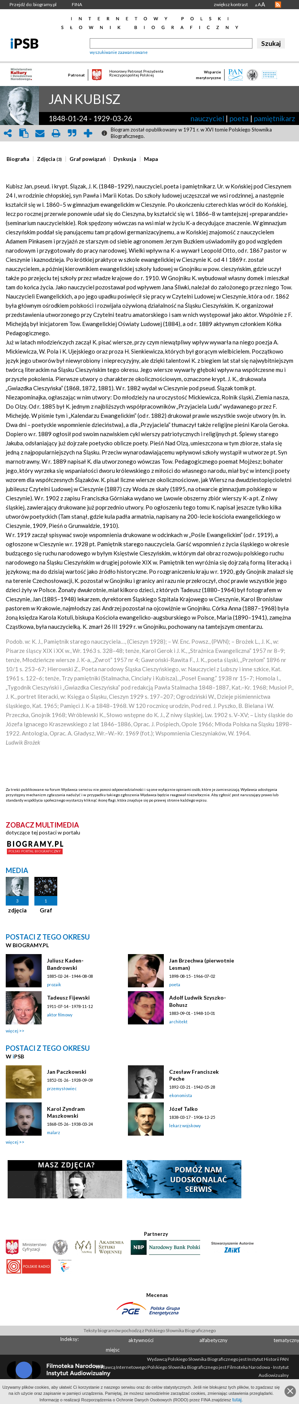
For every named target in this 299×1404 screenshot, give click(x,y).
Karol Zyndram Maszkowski (66, 1112)
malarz (53, 1132)
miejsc (113, 1350)
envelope (40, 133)
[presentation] (17, 159)
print (56, 133)
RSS (278, 5)
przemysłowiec (62, 1088)
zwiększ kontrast (231, 4)
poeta (239, 118)
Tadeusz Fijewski (68, 997)
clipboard (24, 133)
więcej (12, 1030)
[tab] (19, 159)
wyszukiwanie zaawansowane (119, 52)
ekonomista (180, 1095)
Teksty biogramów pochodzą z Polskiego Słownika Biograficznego (150, 1330)
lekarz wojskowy (185, 1125)
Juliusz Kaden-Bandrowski (65, 964)
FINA (77, 4)
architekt (178, 1021)
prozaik (54, 984)
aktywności (141, 1340)
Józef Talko (183, 1108)
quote (72, 133)
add (88, 133)
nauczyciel (207, 118)
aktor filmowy (60, 1014)
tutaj (237, 1399)
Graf (46, 910)
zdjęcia (17, 910)
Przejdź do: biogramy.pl (33, 4)
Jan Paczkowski (66, 1071)
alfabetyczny (213, 1340)
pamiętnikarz (274, 118)
